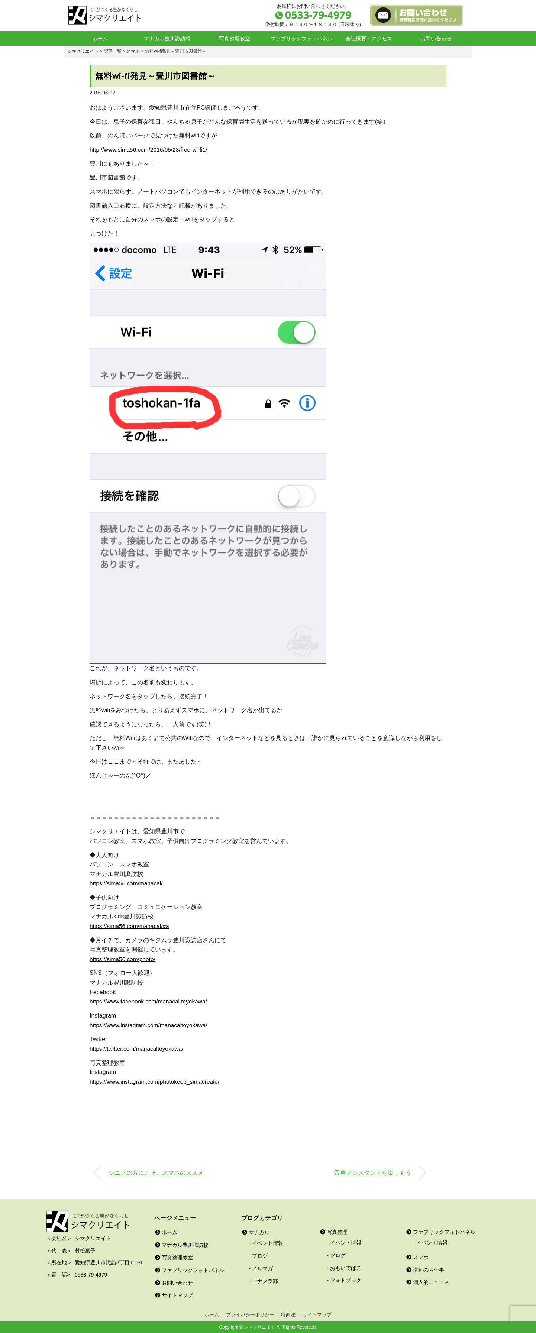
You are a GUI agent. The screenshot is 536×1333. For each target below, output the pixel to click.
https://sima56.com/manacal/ (127, 883)
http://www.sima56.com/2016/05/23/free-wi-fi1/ (151, 149)
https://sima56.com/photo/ (124, 959)
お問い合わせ (436, 39)
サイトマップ (174, 1295)
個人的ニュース (427, 1282)
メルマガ (262, 1268)
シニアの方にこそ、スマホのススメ (156, 1172)
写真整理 (334, 1232)
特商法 (288, 1314)
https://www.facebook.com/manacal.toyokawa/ (150, 1001)
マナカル (255, 1232)
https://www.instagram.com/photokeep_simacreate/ (157, 1081)
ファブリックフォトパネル (301, 39)
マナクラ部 (265, 1281)
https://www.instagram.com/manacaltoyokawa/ (151, 1025)
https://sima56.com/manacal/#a (131, 926)
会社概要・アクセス (368, 39)
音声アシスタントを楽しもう (372, 1172)
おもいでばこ (345, 1268)
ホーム (100, 39)
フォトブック (345, 1280)
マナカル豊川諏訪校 (167, 39)
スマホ (417, 1257)
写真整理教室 (234, 39)
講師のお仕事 (425, 1269)
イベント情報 (267, 1243)
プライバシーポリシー (250, 1314)
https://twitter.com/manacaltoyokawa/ (138, 1048)
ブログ (260, 1255)
